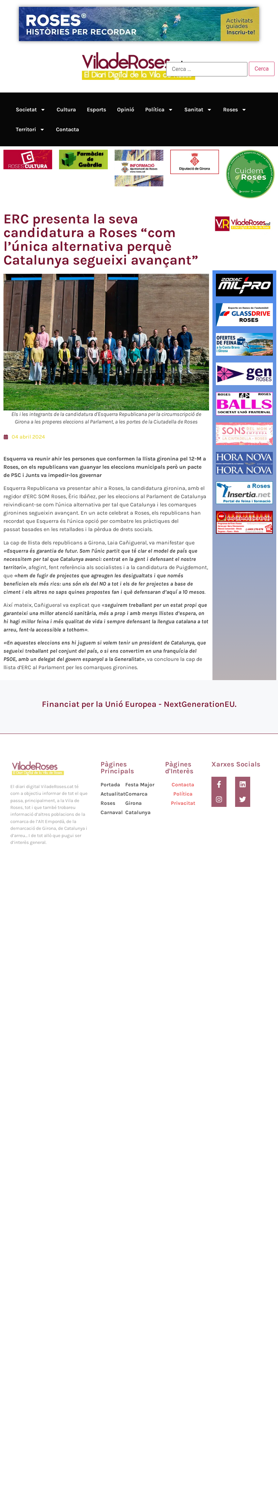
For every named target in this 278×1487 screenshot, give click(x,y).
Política (159, 109)
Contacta (67, 129)
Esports (96, 109)
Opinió (125, 109)
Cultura (66, 109)
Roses (235, 109)
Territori (30, 129)
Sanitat (198, 109)
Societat (31, 109)
